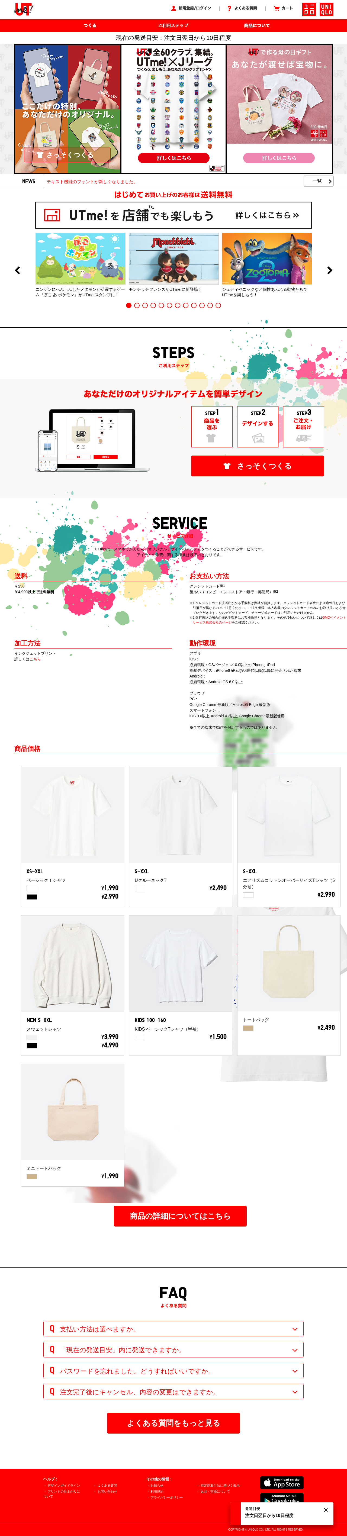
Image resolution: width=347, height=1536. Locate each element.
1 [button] (128, 305)
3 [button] (145, 305)
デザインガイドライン (63, 1485)
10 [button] (202, 305)
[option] (80, 265)
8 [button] (185, 305)
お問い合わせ (107, 1491)
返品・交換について (215, 1491)
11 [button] (210, 305)
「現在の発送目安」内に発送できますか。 (122, 1350)
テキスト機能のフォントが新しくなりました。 (92, 181)
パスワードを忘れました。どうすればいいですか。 (137, 1371)
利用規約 (156, 1491)
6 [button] (169, 305)
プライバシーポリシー (166, 1497)
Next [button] (329, 271)
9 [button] (194, 305)
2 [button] (137, 305)
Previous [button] (17, 271)
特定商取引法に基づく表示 (220, 1485)
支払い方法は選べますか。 (100, 1329)
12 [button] (218, 305)
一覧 (317, 181)
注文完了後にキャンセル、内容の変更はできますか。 (140, 1392)
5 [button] (161, 305)
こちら (35, 659)
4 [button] (153, 305)
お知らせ (156, 1485)
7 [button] (177, 305)
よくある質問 (107, 1485)
